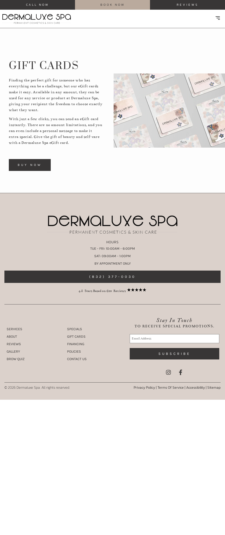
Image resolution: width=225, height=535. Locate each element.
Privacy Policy (144, 387)
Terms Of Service (171, 387)
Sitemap (214, 387)
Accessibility (196, 387)
